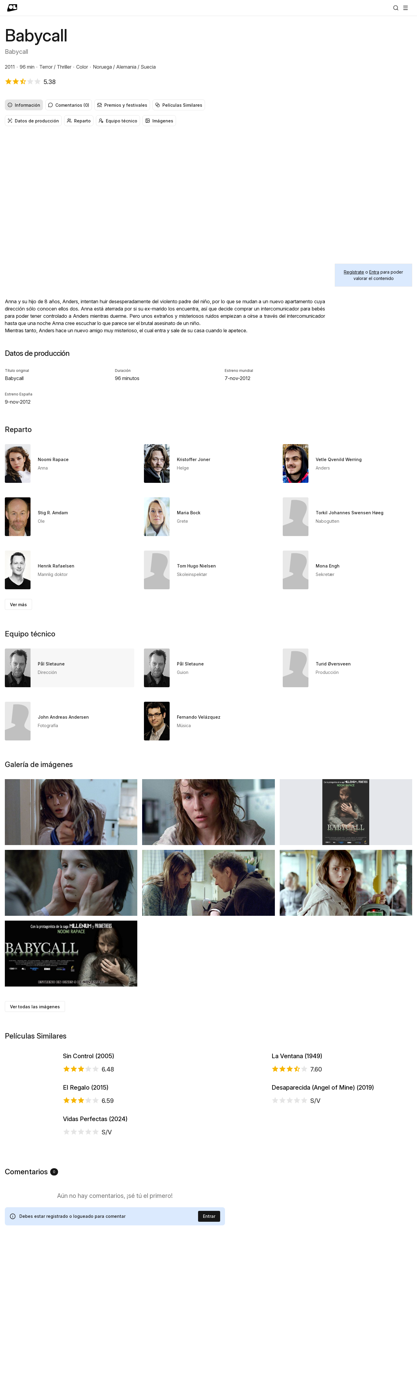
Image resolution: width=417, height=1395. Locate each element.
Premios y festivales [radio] (122, 105)
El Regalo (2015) (86, 1163)
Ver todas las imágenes (35, 1006)
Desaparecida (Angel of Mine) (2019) (323, 1163)
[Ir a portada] (12, 7)
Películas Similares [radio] (178, 105)
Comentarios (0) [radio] (68, 105)
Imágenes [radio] (159, 120)
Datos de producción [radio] (33, 120)
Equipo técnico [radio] (118, 120)
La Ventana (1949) (297, 1081)
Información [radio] (24, 105)
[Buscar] (396, 8)
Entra (374, 272)
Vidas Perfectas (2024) (95, 1243)
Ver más (18, 604)
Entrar (209, 1364)
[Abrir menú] (405, 8)
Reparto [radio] (79, 120)
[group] (208, 104)
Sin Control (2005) (88, 1081)
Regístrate (354, 272)
